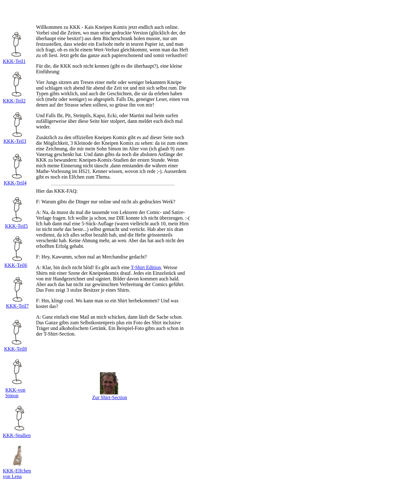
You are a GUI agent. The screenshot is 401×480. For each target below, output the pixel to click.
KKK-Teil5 (16, 226)
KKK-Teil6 (15, 265)
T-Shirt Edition (146, 267)
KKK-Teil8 (15, 349)
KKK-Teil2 (14, 100)
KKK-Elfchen (17, 470)
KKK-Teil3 (14, 141)
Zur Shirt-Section (109, 397)
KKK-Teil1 (14, 61)
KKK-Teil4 (15, 182)
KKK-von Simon (15, 392)
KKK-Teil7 (17, 306)
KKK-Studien (17, 435)
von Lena (12, 476)
